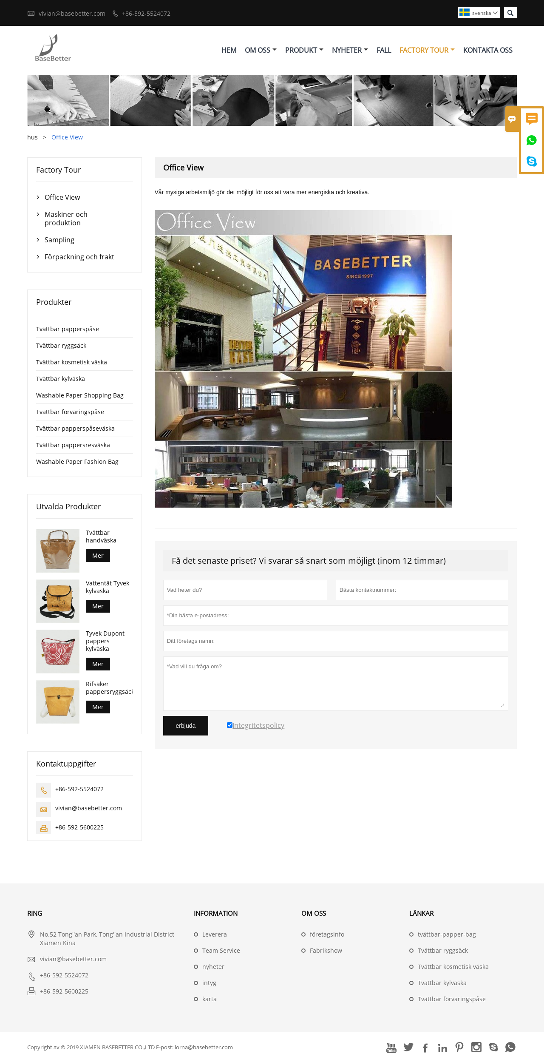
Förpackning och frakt (79, 257)
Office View (62, 197)
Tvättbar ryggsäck (61, 345)
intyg (209, 983)
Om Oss (261, 50)
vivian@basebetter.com (72, 13)
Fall (384, 50)
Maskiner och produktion (66, 218)
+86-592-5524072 (146, 13)
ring (34, 913)
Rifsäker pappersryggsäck (109, 688)
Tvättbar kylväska (60, 379)
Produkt (304, 50)
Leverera (214, 934)
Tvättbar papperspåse (67, 329)
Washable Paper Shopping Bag (80, 395)
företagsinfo (327, 934)
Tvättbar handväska (101, 536)
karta (209, 999)
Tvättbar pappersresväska (73, 445)
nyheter (213, 967)
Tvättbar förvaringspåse (70, 412)
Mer (98, 555)
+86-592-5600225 (79, 827)
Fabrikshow (326, 950)
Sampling (59, 240)
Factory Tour (427, 50)
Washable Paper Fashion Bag (77, 461)
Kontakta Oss (488, 50)
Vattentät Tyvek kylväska (107, 587)
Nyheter (350, 50)
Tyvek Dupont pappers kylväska (105, 641)
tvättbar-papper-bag (447, 934)
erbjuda (186, 725)
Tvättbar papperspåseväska (75, 428)
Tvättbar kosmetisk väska (71, 362)
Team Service (221, 950)
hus (32, 137)
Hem (228, 50)
